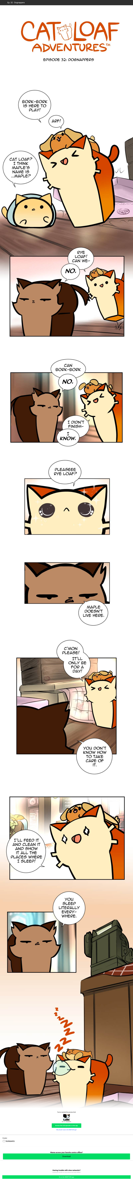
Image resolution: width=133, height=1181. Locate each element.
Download (66, 1156)
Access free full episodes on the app (66, 1125)
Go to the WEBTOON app (66, 1177)
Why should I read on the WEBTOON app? (66, 1129)
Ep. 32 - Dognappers (16, 2)
